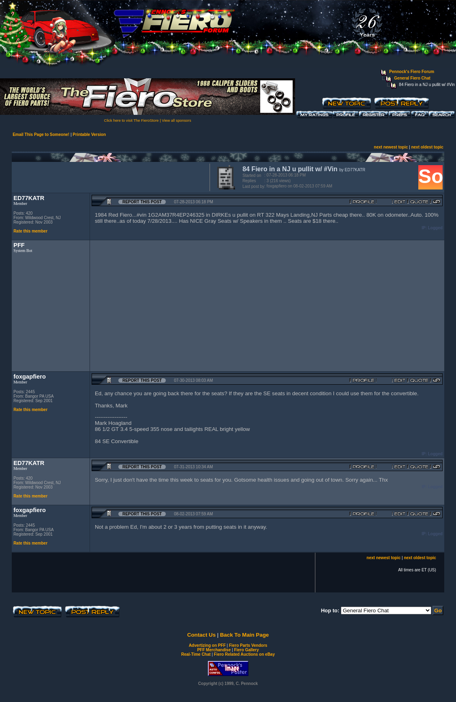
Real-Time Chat (196, 654)
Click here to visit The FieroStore (131, 120)
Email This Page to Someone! (41, 134)
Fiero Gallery (246, 650)
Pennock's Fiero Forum (411, 71)
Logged (435, 228)
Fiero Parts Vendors (248, 645)
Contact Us (201, 635)
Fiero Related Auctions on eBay (244, 654)
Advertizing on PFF (207, 645)
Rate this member (30, 231)
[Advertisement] (109, 176)
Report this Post (142, 202)
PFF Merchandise (214, 650)
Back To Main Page (244, 635)
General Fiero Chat (412, 78)
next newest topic (391, 147)
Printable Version (89, 134)
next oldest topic (427, 147)
